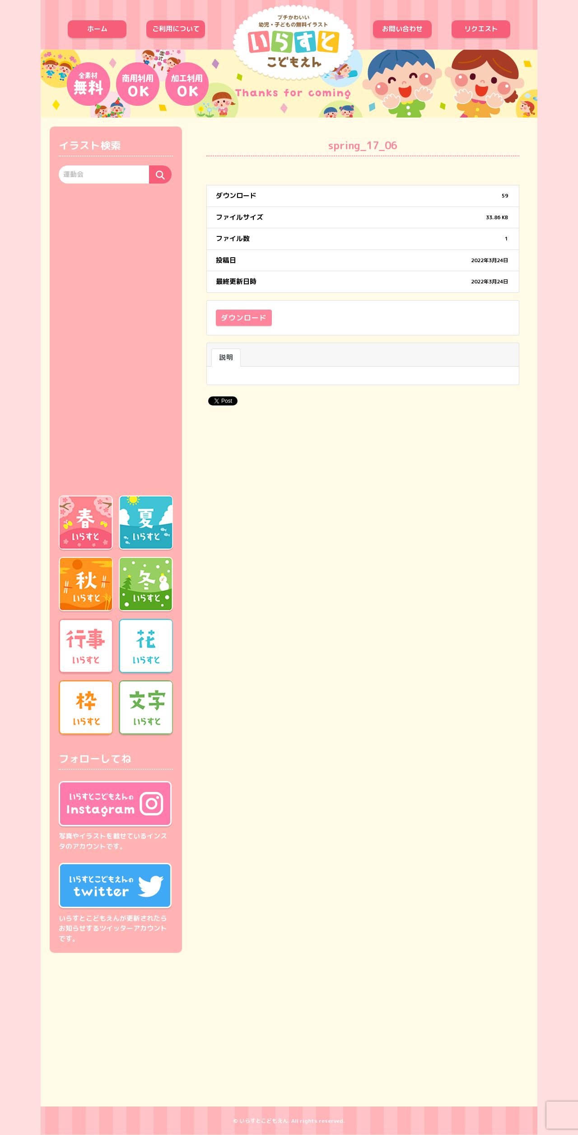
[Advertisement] (116, 338)
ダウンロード (244, 318)
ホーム (97, 28)
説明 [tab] (226, 357)
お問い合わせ (402, 28)
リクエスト (481, 28)
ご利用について (176, 28)
